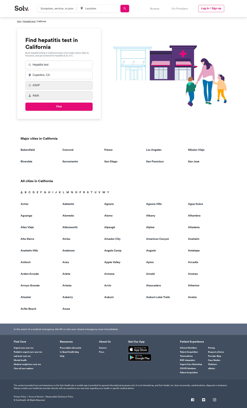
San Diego (110, 161)
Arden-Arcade (30, 274)
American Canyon (157, 239)
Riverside (26, 161)
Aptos (150, 262)
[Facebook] (192, 400)
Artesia (67, 285)
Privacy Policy (20, 396)
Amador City (112, 239)
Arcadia (193, 262)
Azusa (66, 309)
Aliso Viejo (27, 227)
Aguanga (26, 215)
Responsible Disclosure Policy (59, 396)
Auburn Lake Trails (158, 297)
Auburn (109, 297)
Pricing (211, 347)
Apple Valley (112, 262)
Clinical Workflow (188, 347)
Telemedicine (186, 356)
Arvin (107, 285)
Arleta (66, 274)
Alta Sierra (27, 239)
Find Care (20, 341)
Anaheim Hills (29, 250)
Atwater (26, 297)
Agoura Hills (154, 204)
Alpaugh (109, 227)
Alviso (66, 239)
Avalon (192, 297)
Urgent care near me (23, 347)
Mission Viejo (196, 150)
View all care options (23, 368)
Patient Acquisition (189, 352)
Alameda (68, 215)
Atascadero (153, 285)
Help (62, 356)
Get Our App (136, 341)
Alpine (150, 227)
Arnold (150, 274)
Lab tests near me (22, 356)
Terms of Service (36, 396)
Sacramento (70, 161)
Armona (109, 274)
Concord (67, 150)
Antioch (26, 262)
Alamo (108, 215)
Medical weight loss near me (27, 364)
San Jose (193, 161)
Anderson (68, 250)
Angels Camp (112, 250)
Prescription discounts (70, 347)
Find (59, 106)
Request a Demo (216, 352)
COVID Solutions (188, 368)
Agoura (109, 204)
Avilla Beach (28, 309)
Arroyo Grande (30, 285)
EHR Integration (187, 360)
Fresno (108, 150)
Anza (65, 262)
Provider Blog (214, 356)
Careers (103, 347)
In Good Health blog (69, 352)
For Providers (180, 8)
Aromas (193, 274)
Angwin (151, 250)
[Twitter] (203, 400)
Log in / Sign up (211, 8)
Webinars (212, 364)
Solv (19, 21)
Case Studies (214, 360)
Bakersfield (28, 150)
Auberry (67, 297)
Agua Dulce (195, 204)
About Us (105, 341)
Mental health (20, 360)
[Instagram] (214, 400)
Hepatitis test (29, 21)
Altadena (194, 227)
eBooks (211, 368)
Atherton (193, 285)
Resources (66, 341)
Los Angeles (153, 150)
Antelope (194, 250)
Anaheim (193, 239)
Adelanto (68, 204)
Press (101, 352)
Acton (24, 204)
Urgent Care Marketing (191, 364)
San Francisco (155, 161)
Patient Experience (192, 341)
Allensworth (70, 227)
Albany (150, 215)
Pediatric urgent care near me (28, 352)
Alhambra (194, 215)
